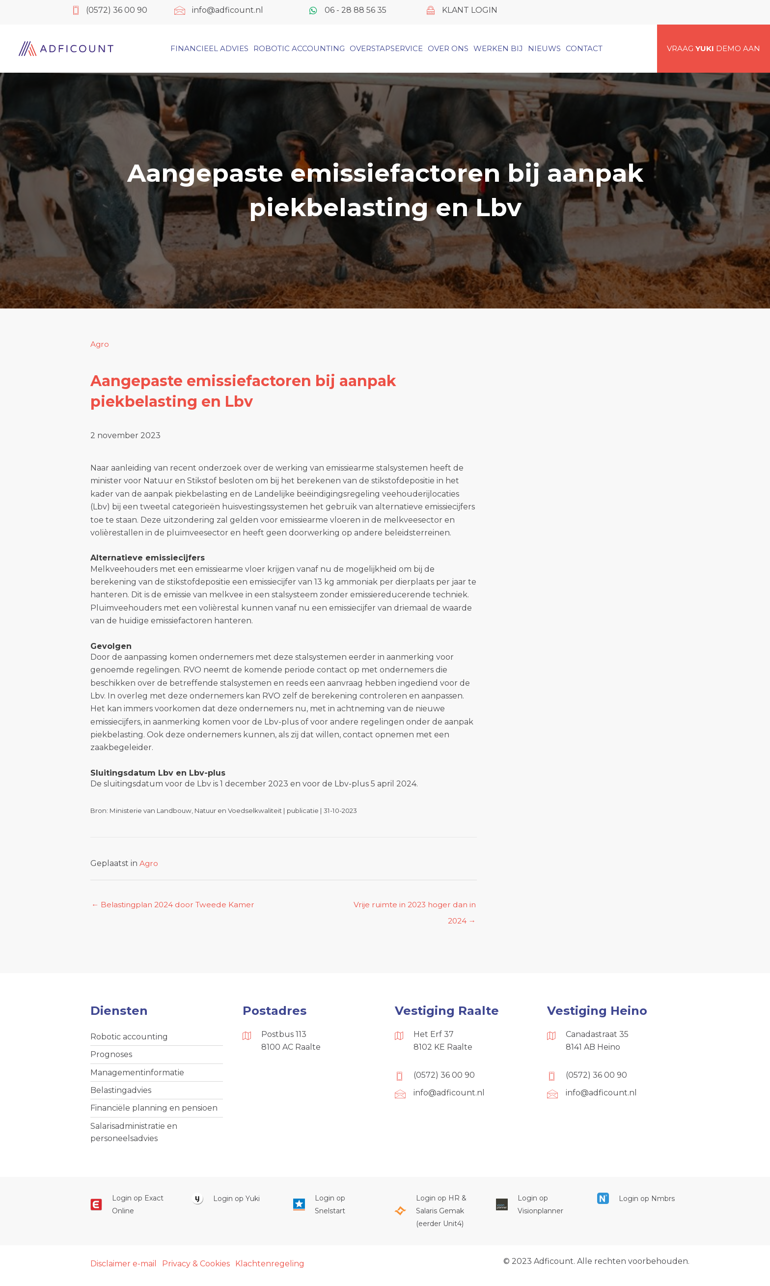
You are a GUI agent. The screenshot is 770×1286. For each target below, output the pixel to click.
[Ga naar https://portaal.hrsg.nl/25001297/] (435, 1215)
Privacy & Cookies (196, 1268)
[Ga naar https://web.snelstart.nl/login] (334, 1209)
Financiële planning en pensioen (154, 1111)
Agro (100, 344)
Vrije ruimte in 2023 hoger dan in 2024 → (416, 907)
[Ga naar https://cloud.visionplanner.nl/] (537, 1209)
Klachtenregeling (269, 1268)
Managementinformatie (137, 1074)
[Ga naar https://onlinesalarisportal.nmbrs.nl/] (638, 1202)
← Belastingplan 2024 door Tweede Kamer (175, 905)
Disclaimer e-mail (123, 1268)
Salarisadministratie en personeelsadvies (133, 1136)
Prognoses (111, 1056)
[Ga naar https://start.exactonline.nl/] (131, 1209)
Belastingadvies (120, 1092)
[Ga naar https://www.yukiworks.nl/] (232, 1202)
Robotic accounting (129, 1037)
